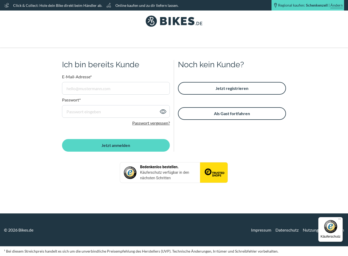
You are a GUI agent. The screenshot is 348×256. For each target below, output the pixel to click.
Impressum (261, 229)
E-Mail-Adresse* (77, 76)
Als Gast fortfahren (232, 113)
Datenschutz (287, 229)
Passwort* (71, 99)
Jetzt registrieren (232, 88)
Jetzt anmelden (115, 145)
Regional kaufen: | (310, 5)
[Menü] (339, 220)
